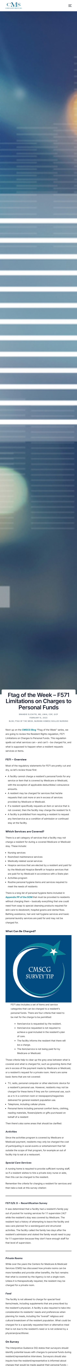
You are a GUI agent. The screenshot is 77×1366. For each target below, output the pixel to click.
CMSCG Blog (29, 729)
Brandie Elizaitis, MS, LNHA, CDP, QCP (38, 714)
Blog (11, 721)
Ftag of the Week (24, 721)
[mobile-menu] (68, 5)
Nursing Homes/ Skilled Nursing (51, 721)
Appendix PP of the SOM (19, 897)
